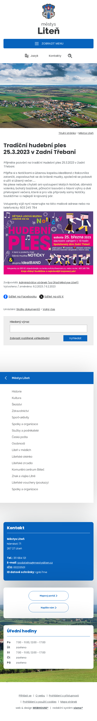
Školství (17, 404)
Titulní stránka (67, 133)
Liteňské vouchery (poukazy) (30, 482)
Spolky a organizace (25, 424)
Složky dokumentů (28, 309)
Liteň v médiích (21, 450)
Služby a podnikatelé (25, 430)
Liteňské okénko (22, 456)
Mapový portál (47, 595)
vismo (78, 708)
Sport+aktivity (20, 417)
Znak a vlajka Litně (23, 476)
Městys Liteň (86, 133)
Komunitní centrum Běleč (28, 469)
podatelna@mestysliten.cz (35, 562)
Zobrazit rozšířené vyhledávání (29, 338)
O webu (40, 695)
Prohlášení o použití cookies (39, 701)
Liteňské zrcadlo (22, 463)
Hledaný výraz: (20, 322)
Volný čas (49, 309)
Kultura (16, 398)
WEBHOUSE (40, 708)
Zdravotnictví (20, 411)
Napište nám (47, 607)
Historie (17, 391)
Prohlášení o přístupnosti (64, 695)
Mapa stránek (68, 701)
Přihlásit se (25, 695)
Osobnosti (18, 443)
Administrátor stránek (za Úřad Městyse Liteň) (49, 282)
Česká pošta (20, 437)
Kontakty (53, 56)
